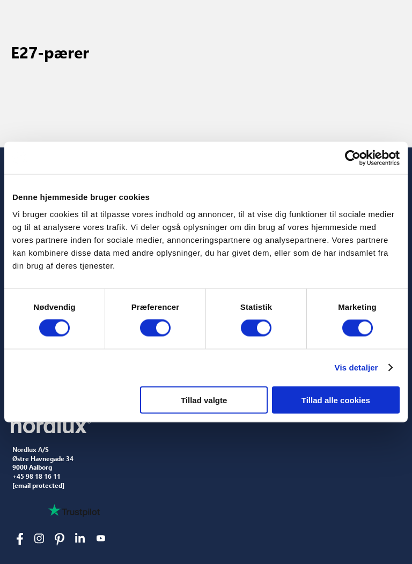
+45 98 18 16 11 (36, 476)
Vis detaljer (356, 367)
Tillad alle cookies (335, 399)
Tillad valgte (204, 399)
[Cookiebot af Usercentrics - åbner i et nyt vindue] (353, 158)
